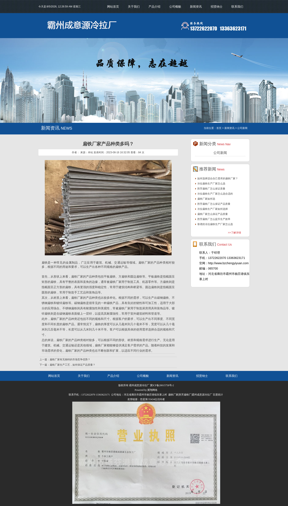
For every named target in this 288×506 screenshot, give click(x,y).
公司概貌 (175, 6)
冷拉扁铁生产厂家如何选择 (212, 208)
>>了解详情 (234, 232)
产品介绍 (154, 6)
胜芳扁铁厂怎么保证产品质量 (213, 203)
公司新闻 (220, 153)
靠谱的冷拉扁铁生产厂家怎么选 (215, 224)
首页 (218, 128)
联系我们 (237, 6)
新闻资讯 (196, 6)
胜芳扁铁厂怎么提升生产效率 (213, 219)
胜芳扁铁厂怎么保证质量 (211, 188)
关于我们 (134, 6)
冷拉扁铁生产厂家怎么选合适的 (215, 193)
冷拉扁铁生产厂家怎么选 (211, 183)
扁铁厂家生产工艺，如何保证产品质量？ (72, 364)
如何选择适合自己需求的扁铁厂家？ (217, 178)
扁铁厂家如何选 (206, 198)
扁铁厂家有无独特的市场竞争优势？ (70, 359)
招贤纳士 (216, 6)
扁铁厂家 (115, 281)
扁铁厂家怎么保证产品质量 (212, 214)
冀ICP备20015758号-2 (162, 385)
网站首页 (113, 6)
